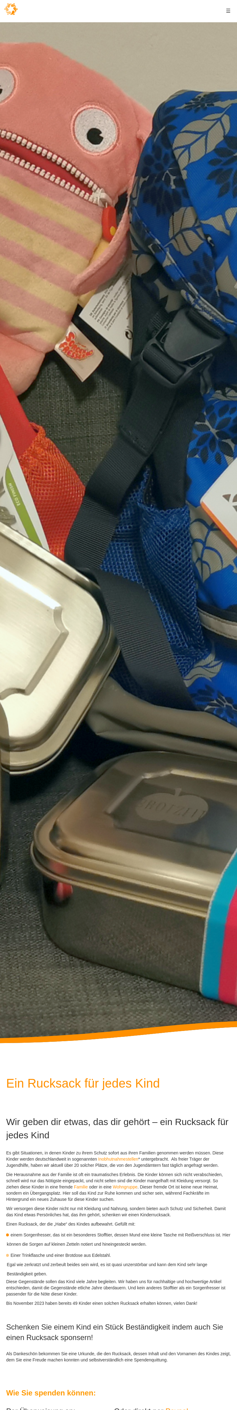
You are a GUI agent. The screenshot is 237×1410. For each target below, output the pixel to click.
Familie (81, 1186)
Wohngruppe (125, 1186)
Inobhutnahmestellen (118, 1159)
